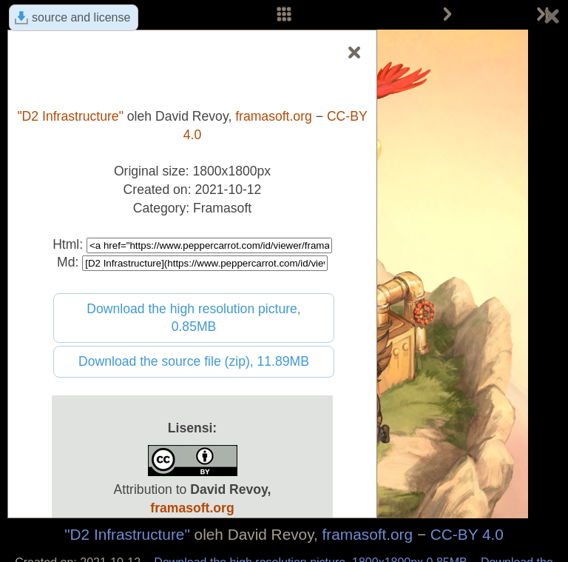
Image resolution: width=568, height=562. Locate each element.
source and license (81, 17)
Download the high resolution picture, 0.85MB (194, 318)
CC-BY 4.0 (467, 534)
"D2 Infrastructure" (127, 534)
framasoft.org (367, 534)
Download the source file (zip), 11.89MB (193, 361)
